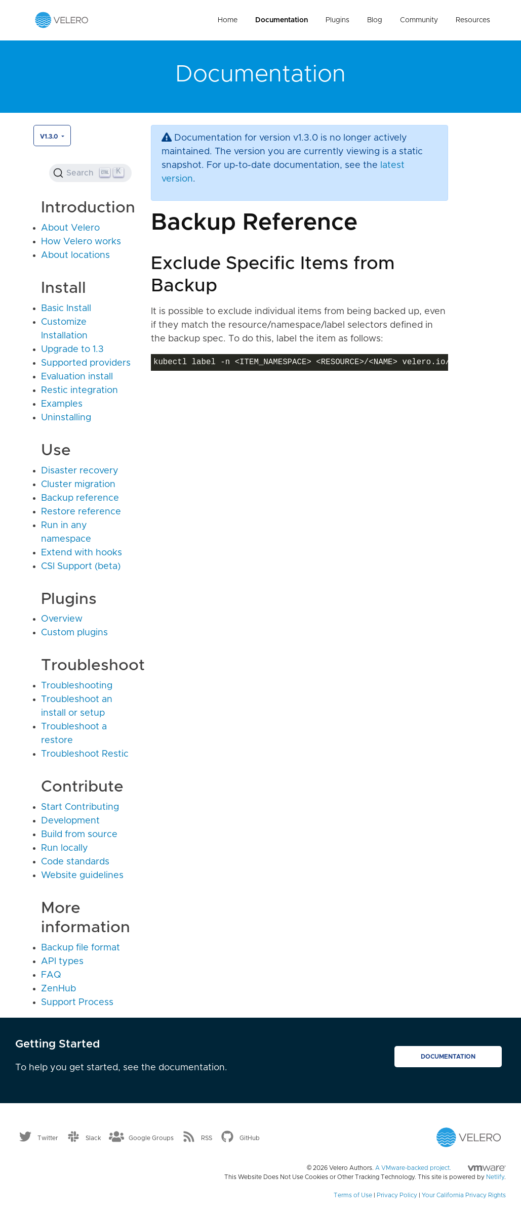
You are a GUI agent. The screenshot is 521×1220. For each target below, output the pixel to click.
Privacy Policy (397, 1195)
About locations (75, 255)
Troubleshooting (76, 685)
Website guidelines (82, 875)
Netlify (495, 1177)
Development (70, 820)
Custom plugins (74, 632)
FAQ (51, 975)
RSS (206, 1138)
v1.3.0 (49, 137)
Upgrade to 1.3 (72, 349)
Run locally (64, 848)
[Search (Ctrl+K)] (90, 173)
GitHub (249, 1138)
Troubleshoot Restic (85, 754)
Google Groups (151, 1138)
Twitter (47, 1138)
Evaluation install (77, 376)
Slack (93, 1138)
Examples (62, 404)
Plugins (337, 20)
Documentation (281, 20)
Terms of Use (353, 1195)
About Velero (70, 228)
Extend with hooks (81, 552)
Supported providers (86, 363)
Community (419, 20)
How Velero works (81, 241)
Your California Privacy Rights (464, 1195)
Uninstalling (66, 417)
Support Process (77, 1002)
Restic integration (79, 390)
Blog (374, 20)
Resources (473, 20)
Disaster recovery (79, 470)
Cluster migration (78, 484)
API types (62, 961)
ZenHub (58, 988)
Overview (62, 619)
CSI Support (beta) (81, 566)
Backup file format (80, 947)
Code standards (75, 861)
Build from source (79, 834)
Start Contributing (80, 807)
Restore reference (81, 511)
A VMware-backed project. (440, 1168)
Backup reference (80, 498)
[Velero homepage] (61, 19)
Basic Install (66, 308)
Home (227, 20)
